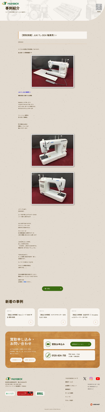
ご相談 (24, 282)
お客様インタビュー (71, 386)
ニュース (67, 397)
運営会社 (90, 389)
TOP (6, 12)
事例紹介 (67, 389)
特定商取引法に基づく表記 (94, 384)
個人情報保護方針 (92, 386)
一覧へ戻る (47, 289)
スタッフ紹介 (69, 400)
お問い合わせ (29, 360)
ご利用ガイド (16, 360)
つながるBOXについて (71, 378)
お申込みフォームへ (78, 344)
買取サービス (69, 382)
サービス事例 (69, 393)
